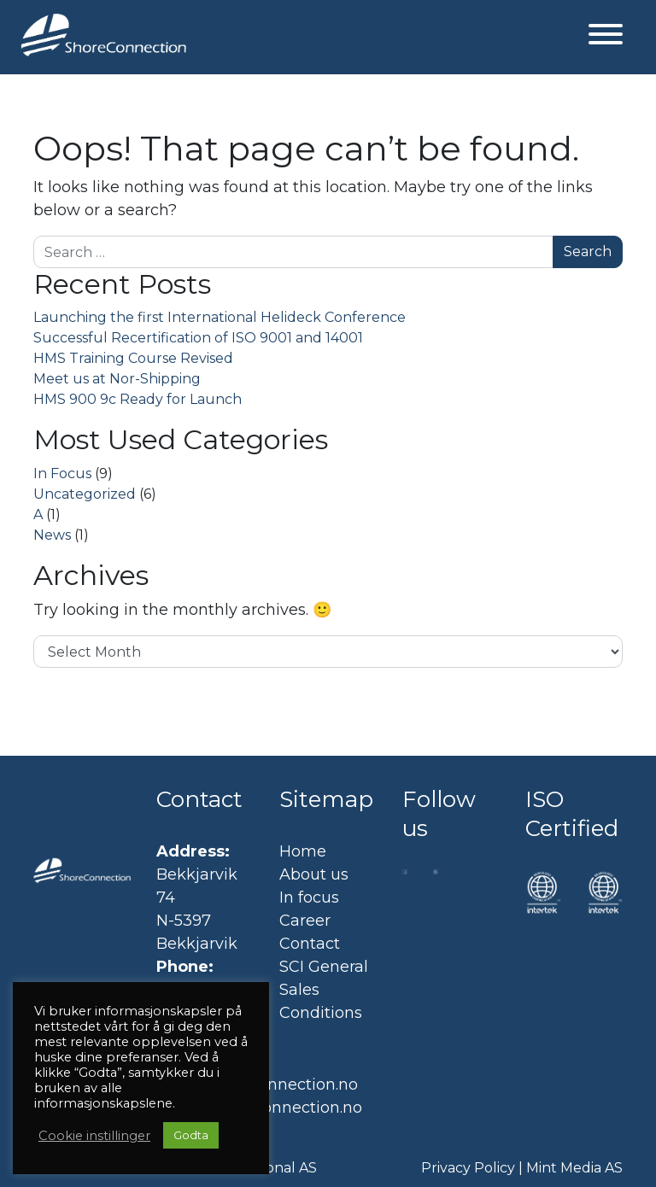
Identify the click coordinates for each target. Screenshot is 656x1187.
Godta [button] (190, 1135)
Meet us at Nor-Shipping (117, 379)
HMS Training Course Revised (133, 358)
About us (313, 874)
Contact (309, 943)
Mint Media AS (574, 1168)
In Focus (62, 473)
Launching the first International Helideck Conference (219, 317)
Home (302, 851)
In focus (309, 897)
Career (305, 920)
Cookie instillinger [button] (94, 1135)
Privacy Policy (468, 1168)
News (52, 535)
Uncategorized (84, 494)
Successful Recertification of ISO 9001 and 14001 (198, 338)
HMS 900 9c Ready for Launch (137, 399)
